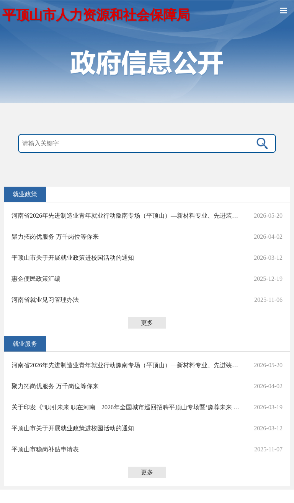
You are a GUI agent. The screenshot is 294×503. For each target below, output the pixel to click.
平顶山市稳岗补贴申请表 (45, 449)
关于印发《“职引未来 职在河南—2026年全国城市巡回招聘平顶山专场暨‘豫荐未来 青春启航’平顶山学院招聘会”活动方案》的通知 (126, 407)
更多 (147, 322)
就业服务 (25, 343)
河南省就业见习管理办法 (45, 299)
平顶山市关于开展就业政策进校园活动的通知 (72, 257)
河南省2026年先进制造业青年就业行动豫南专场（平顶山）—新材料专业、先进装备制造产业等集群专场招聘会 (126, 215)
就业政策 (25, 194)
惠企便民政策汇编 (35, 278)
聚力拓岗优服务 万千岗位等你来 (55, 236)
